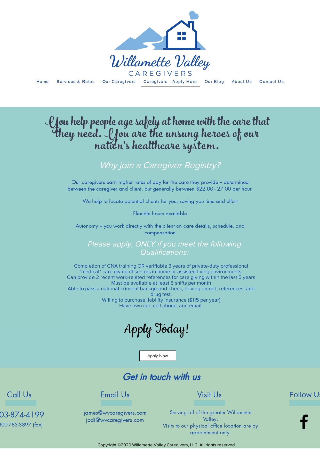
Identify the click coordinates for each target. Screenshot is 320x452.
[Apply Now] (157, 356)
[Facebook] (304, 421)
